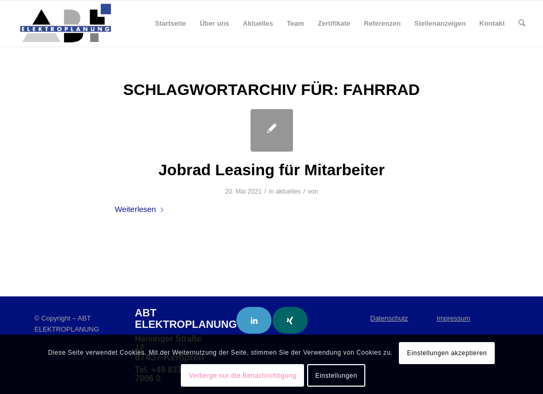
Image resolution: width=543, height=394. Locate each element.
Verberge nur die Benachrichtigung (243, 375)
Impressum (453, 318)
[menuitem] (170, 24)
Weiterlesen (140, 209)
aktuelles (288, 191)
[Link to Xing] (290, 320)
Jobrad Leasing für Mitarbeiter (271, 169)
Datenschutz (389, 318)
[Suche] (522, 24)
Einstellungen (336, 375)
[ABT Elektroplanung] (65, 24)
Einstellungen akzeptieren (447, 353)
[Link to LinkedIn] (254, 320)
